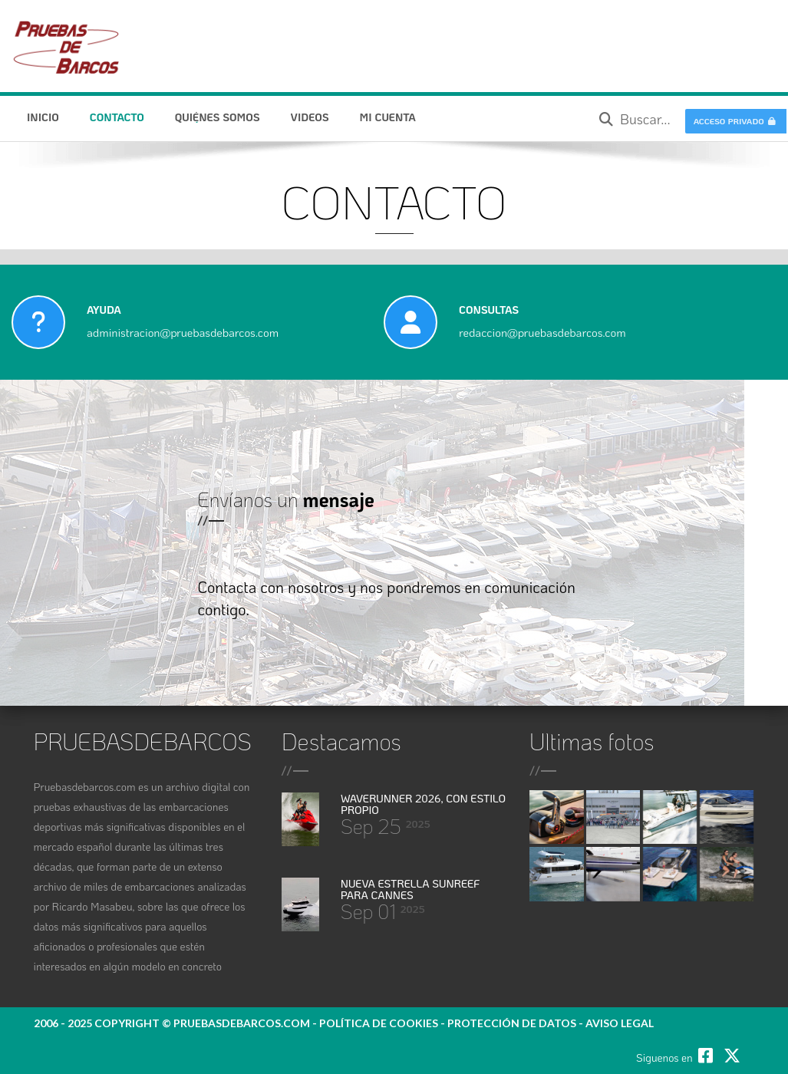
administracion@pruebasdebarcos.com (183, 332)
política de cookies (378, 1023)
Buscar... (635, 119)
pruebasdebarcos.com (241, 1023)
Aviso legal (619, 1023)
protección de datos (511, 1023)
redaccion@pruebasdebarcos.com (542, 332)
